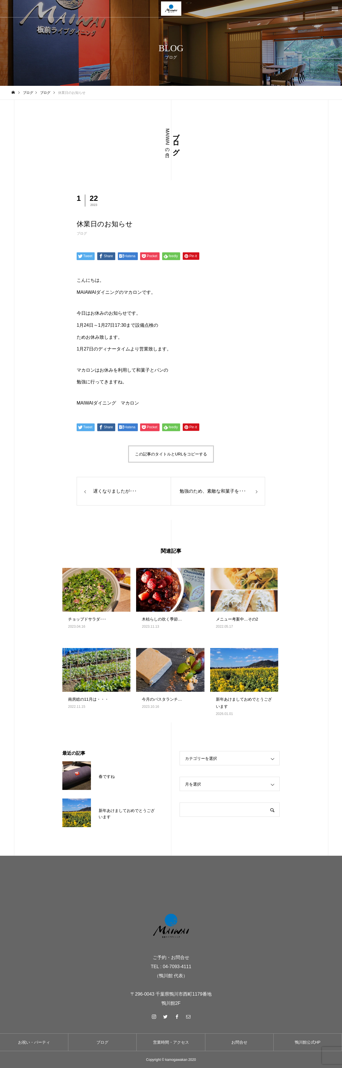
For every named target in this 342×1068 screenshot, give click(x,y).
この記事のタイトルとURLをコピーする (171, 454)
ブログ (82, 233)
